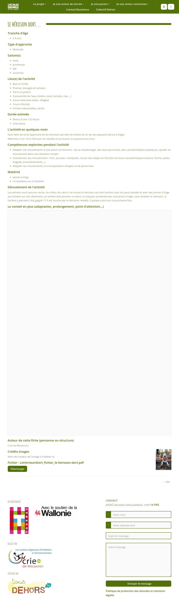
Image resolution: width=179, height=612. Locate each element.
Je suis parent (100, 4)
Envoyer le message (139, 583)
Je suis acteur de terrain (68, 4)
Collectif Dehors (105, 9)
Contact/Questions (77, 9)
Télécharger (17, 469)
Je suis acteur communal (132, 4)
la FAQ (155, 504)
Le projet (39, 4)
